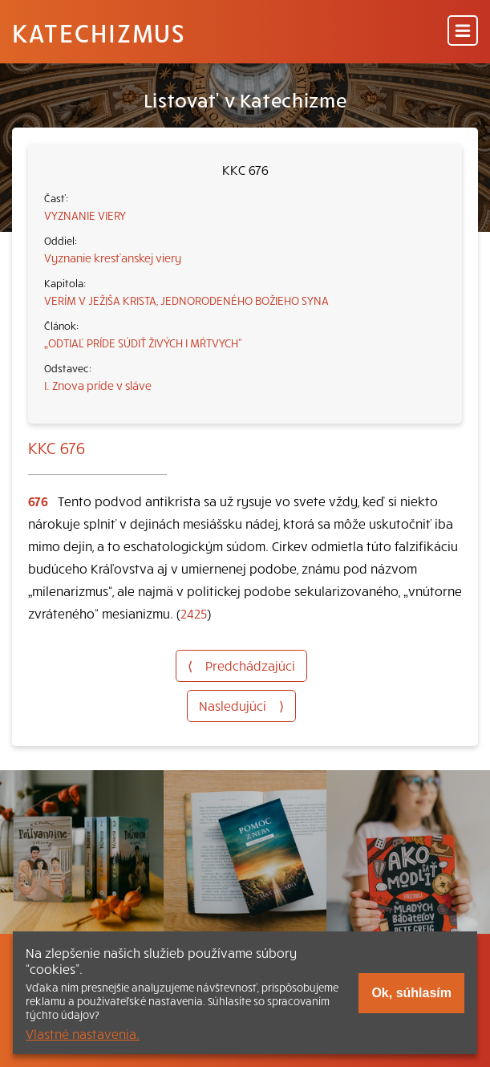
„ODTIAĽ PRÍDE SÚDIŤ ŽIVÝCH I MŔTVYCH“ (143, 342)
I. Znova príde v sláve (98, 385)
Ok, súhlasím (411, 993)
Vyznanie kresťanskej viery (112, 257)
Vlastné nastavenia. (83, 1033)
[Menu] (462, 31)
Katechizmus (98, 32)
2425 (193, 613)
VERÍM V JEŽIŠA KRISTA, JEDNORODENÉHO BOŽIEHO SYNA (186, 300)
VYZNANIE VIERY (85, 215)
